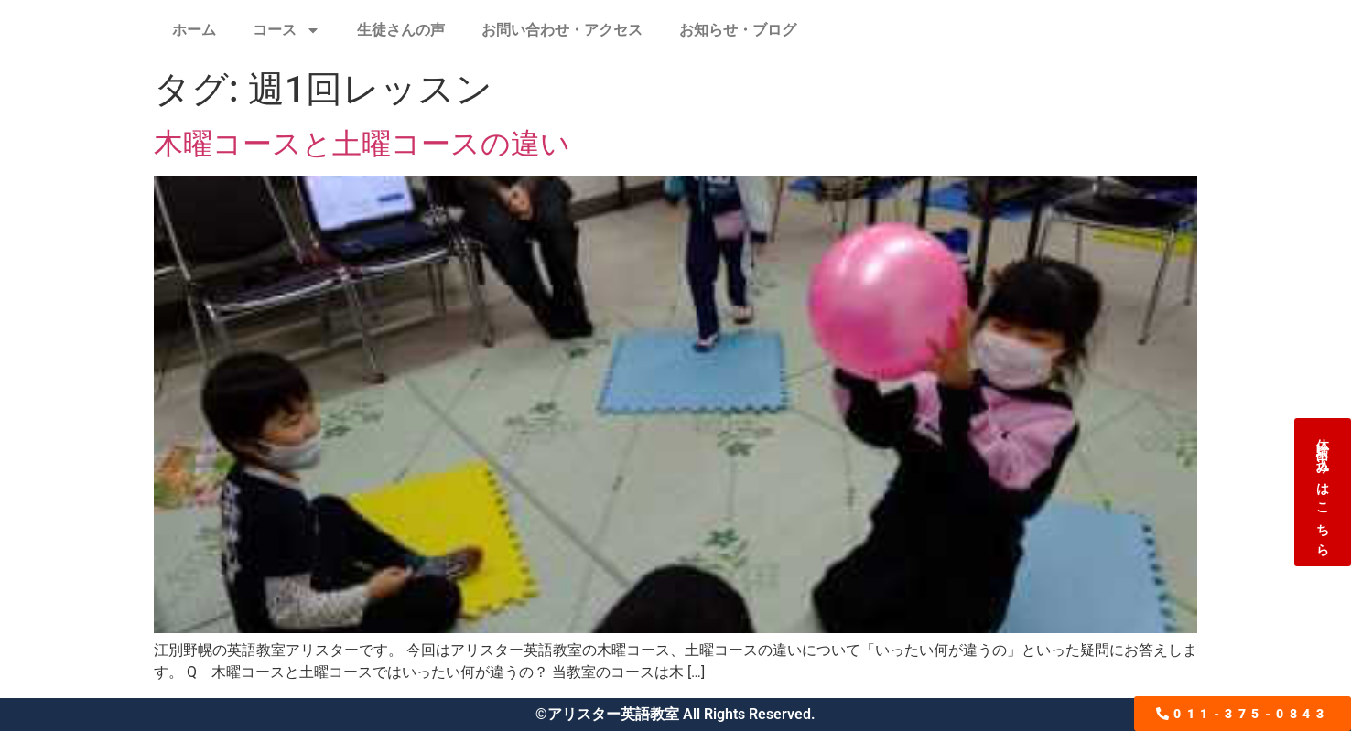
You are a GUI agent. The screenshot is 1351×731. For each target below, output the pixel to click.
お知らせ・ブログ (737, 29)
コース (286, 30)
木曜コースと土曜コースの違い (362, 143)
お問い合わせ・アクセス (562, 29)
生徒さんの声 (401, 29)
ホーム (194, 29)
